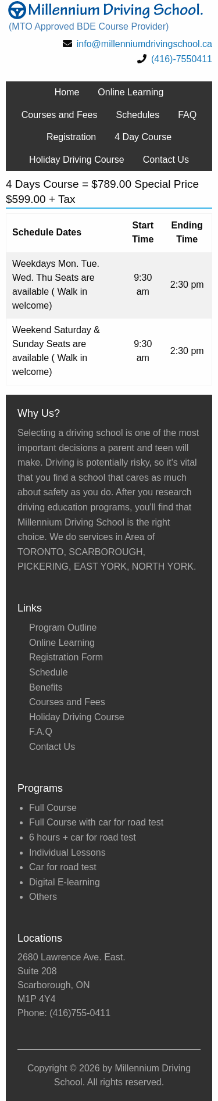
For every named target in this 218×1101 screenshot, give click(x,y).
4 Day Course (143, 137)
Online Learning (130, 92)
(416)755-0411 (79, 1013)
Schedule (48, 672)
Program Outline (63, 627)
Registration (71, 137)
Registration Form (66, 657)
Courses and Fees (60, 115)
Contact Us (166, 160)
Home (67, 92)
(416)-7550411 (181, 59)
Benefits (46, 687)
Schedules (138, 115)
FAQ (187, 115)
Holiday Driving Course (76, 160)
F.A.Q (40, 732)
